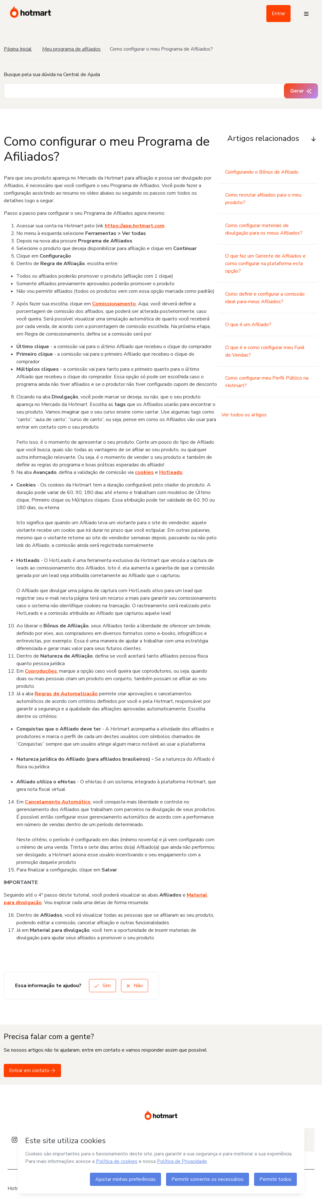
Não (134, 985)
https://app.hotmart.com (134, 225)
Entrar (278, 13)
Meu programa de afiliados (71, 49)
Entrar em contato (32, 1070)
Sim (102, 985)
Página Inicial (18, 49)
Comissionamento (114, 303)
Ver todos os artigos (244, 414)
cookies (144, 472)
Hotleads (170, 472)
